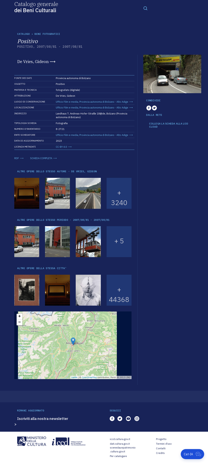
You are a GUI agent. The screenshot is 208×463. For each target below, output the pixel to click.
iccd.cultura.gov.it (120, 439)
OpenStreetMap (89, 377)
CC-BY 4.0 (61, 146)
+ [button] (19, 317)
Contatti (161, 448)
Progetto (161, 439)
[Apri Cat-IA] (192, 454)
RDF (16, 158)
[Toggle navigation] (145, 8)
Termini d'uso (164, 443)
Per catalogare (118, 456)
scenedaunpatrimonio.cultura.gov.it (123, 449)
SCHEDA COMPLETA (41, 158)
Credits (160, 453)
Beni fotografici (47, 34)
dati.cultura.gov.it (120, 443)
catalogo (23, 34)
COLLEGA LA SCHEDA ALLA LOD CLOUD (168, 125)
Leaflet (74, 377)
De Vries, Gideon (33, 61)
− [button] (19, 322)
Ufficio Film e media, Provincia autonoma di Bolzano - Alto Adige (92, 101)
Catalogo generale (36, 6)
